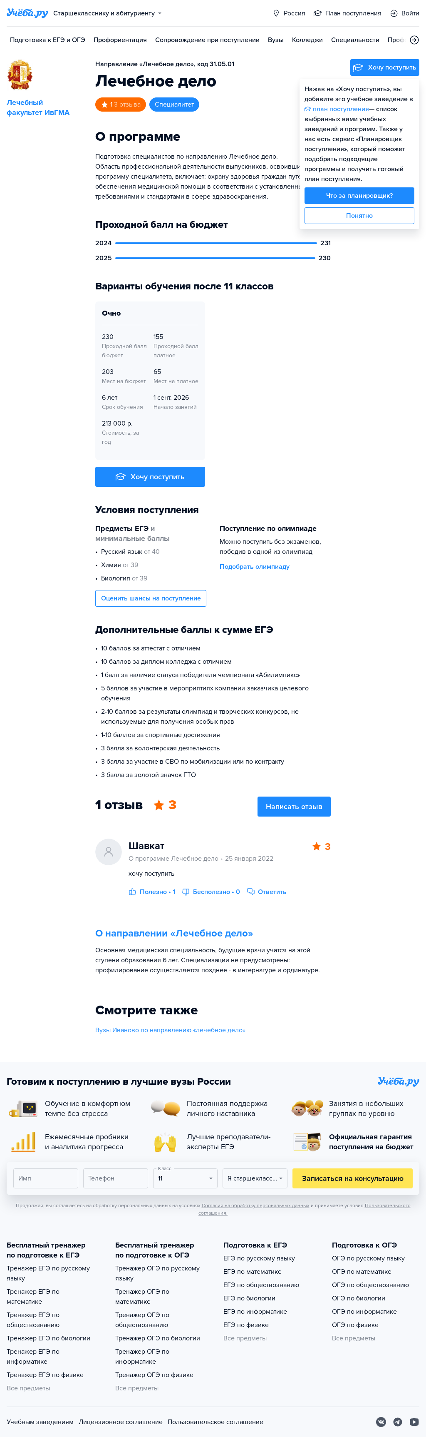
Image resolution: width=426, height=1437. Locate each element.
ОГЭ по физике (355, 1325)
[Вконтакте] (381, 1422)
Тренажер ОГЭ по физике (154, 1375)
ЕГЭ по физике (246, 1325)
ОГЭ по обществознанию (370, 1285)
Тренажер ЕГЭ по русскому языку (48, 1273)
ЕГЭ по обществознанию (261, 1285)
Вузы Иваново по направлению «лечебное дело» (170, 1030)
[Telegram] (398, 1422)
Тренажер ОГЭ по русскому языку (157, 1273)
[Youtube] (414, 1422)
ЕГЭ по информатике (255, 1311)
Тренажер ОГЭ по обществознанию (142, 1320)
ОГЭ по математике (361, 1272)
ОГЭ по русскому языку (368, 1258)
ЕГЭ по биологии (249, 1298)
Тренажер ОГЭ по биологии (157, 1338)
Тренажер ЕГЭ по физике (45, 1375)
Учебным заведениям (40, 1422)
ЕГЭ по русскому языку (259, 1258)
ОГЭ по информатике (364, 1311)
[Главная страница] (27, 13)
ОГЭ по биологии (358, 1298)
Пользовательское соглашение (215, 1422)
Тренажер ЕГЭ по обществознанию (33, 1320)
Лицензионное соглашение (121, 1422)
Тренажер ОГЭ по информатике (142, 1356)
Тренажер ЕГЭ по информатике (33, 1356)
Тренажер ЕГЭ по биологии (48, 1338)
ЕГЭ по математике (252, 1272)
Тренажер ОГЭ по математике (142, 1297)
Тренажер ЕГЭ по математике (33, 1297)
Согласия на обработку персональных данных (256, 1205)
